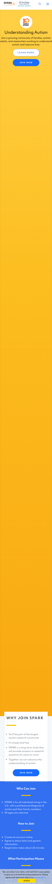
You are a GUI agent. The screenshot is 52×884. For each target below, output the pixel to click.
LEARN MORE (26, 52)
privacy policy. (40, 877)
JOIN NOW (26, 62)
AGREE (26, 880)
